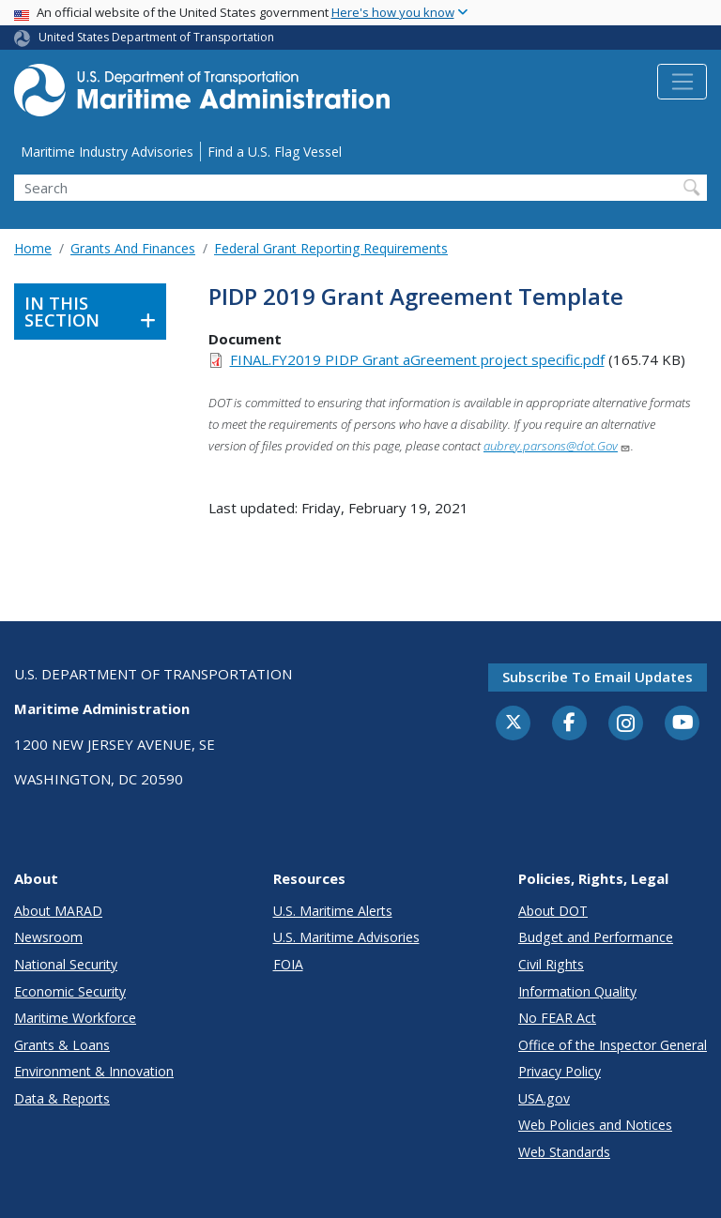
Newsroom (48, 937)
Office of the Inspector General (612, 1045)
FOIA (288, 964)
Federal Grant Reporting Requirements (331, 248)
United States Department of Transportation (156, 37)
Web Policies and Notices (595, 1125)
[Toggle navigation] (682, 81)
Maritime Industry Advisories (107, 151)
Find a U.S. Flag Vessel (274, 151)
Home (33, 248)
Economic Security (70, 991)
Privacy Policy (559, 1071)
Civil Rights (551, 964)
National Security (65, 964)
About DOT (553, 911)
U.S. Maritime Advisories (346, 937)
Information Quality (577, 991)
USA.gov (544, 1098)
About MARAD (58, 911)
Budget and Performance (595, 937)
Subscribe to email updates (597, 676)
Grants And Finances (132, 248)
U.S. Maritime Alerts (332, 911)
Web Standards (564, 1152)
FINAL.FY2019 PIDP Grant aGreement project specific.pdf (417, 359)
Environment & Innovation (94, 1071)
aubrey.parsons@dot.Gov (557, 445)
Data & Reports (62, 1098)
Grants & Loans (62, 1045)
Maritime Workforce (75, 1018)
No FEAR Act (557, 1018)
